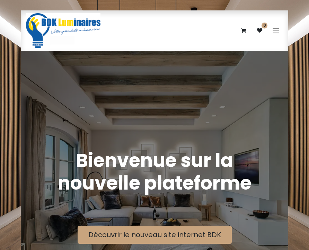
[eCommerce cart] (243, 30)
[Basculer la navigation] (276, 30)
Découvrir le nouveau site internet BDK (154, 235)
